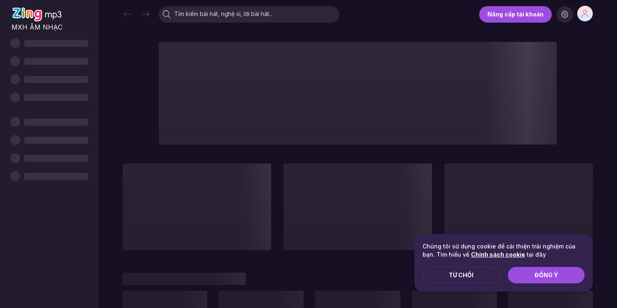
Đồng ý (546, 274)
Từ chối (461, 274)
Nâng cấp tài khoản (515, 14)
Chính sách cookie (498, 254)
